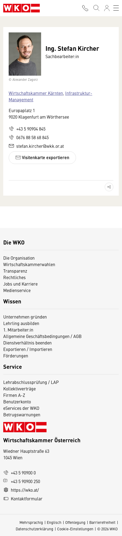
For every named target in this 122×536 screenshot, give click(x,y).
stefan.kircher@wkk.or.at (36, 146)
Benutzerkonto (17, 401)
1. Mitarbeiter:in (18, 330)
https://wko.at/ (21, 490)
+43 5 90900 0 (19, 472)
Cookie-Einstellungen (75, 528)
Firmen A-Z (14, 395)
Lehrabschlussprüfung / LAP (31, 382)
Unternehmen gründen (25, 317)
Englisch (54, 522)
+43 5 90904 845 (27, 129)
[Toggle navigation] (116, 8)
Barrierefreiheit (102, 522)
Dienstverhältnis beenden (27, 343)
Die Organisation (19, 258)
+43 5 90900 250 (21, 481)
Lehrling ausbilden (21, 323)
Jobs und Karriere (20, 284)
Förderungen (15, 356)
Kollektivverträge (19, 388)
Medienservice (17, 290)
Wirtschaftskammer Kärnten (36, 93)
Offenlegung (75, 522)
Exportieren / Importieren (27, 349)
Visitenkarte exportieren (42, 157)
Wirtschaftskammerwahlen (29, 264)
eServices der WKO (21, 408)
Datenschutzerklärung (34, 528)
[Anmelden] (107, 8)
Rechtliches (14, 277)
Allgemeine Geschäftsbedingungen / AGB (42, 336)
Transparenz (15, 271)
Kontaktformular (22, 498)
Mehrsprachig (31, 522)
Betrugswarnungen (22, 414)
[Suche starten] (96, 8)
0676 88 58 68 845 (29, 137)
